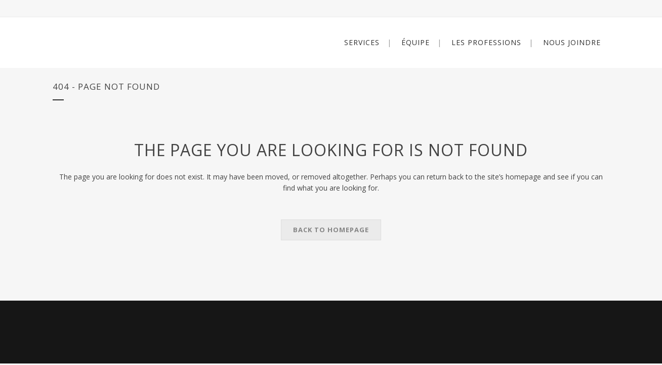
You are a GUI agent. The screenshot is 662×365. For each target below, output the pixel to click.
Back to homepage (331, 229)
